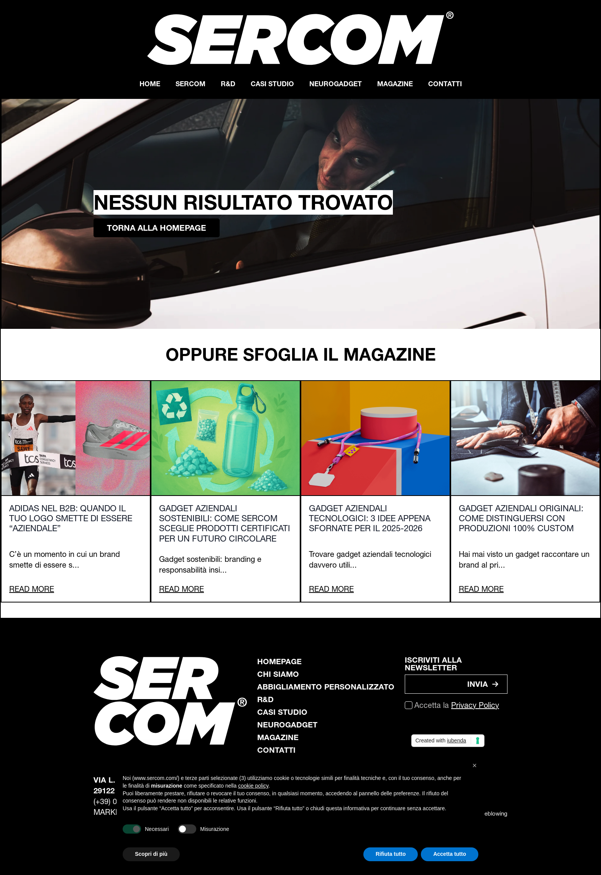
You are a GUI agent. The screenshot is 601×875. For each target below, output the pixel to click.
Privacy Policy (475, 705)
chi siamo (278, 674)
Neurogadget (335, 84)
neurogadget (287, 724)
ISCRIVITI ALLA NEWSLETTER (433, 663)
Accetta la (456, 705)
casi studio (282, 712)
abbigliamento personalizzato (325, 686)
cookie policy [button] (253, 786)
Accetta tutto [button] (449, 854)
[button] (474, 765)
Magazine (395, 84)
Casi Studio (272, 84)
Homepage (279, 661)
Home (150, 84)
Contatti (445, 84)
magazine (278, 737)
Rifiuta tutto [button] (391, 854)
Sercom (190, 84)
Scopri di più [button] (151, 854)
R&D (228, 84)
